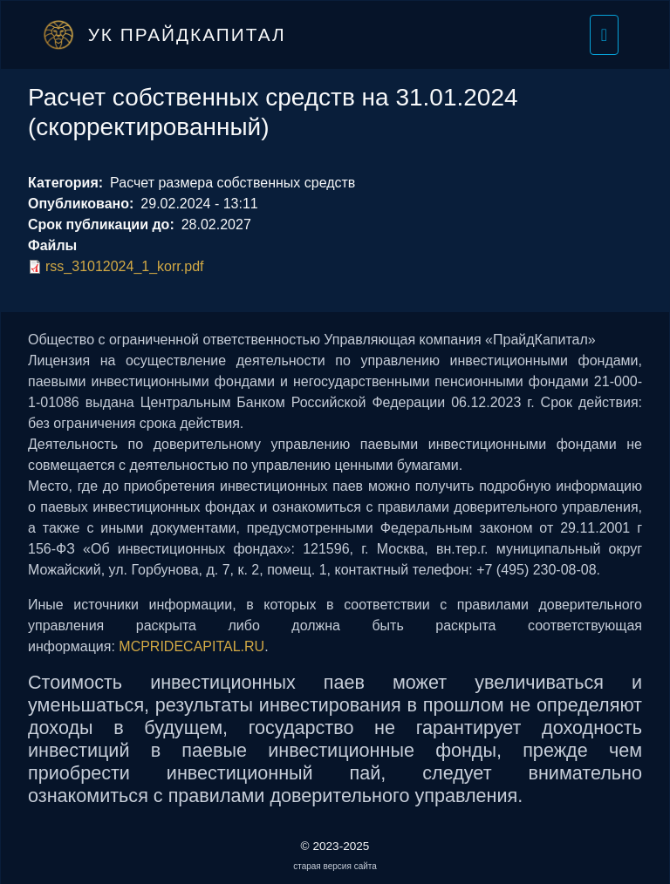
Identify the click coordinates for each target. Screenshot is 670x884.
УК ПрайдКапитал (187, 34)
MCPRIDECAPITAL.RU (191, 646)
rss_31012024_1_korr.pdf (124, 266)
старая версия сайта (335, 866)
